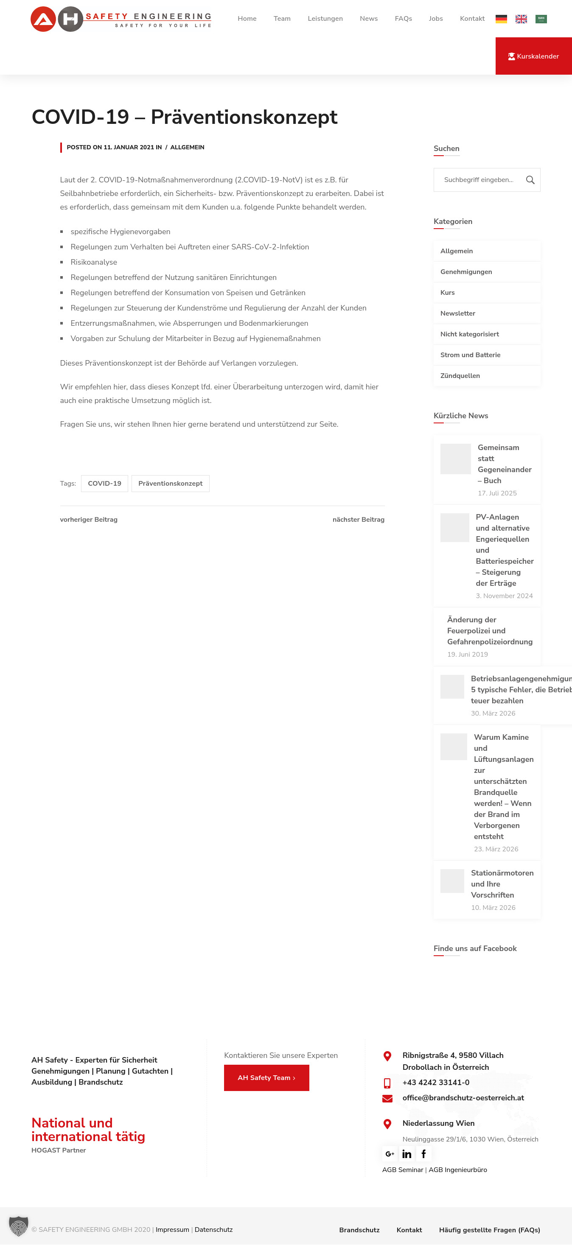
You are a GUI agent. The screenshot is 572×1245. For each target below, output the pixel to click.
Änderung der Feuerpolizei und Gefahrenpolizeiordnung (490, 631)
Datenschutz (214, 1229)
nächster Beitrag (359, 519)
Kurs (447, 292)
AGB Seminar (402, 1170)
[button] (18, 1226)
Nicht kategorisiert (469, 334)
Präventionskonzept (170, 483)
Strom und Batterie (470, 355)
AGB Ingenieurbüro (458, 1170)
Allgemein (188, 147)
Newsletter (457, 313)
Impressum (172, 1229)
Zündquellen (460, 375)
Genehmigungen (466, 272)
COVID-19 (104, 483)
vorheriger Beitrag (89, 519)
